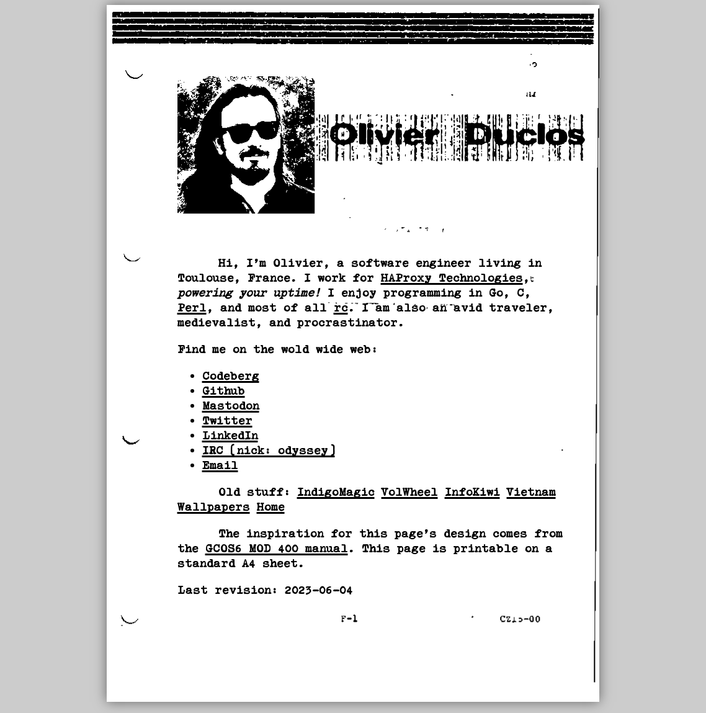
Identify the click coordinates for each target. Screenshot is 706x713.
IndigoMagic (336, 492)
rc (341, 307)
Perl (192, 307)
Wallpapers (213, 507)
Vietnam (531, 492)
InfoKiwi (472, 492)
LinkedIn (230, 435)
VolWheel (410, 492)
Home (271, 507)
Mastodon (230, 405)
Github (223, 390)
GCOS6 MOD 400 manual (276, 548)
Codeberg (230, 376)
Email (220, 465)
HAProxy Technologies (452, 278)
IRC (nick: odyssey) (268, 450)
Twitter (227, 420)
